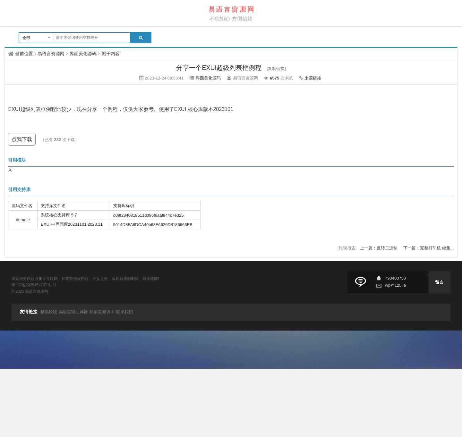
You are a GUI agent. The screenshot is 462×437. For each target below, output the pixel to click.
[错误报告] (347, 248)
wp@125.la (395, 285)
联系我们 (124, 311)
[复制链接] (276, 68)
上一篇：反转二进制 (379, 248)
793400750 (395, 278)
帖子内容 (111, 53)
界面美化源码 (83, 53)
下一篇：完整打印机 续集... (428, 248)
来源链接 (312, 78)
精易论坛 (48, 311)
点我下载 (22, 139)
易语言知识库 (102, 311)
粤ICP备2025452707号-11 (34, 285)
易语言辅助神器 (73, 311)
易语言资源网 (51, 53)
